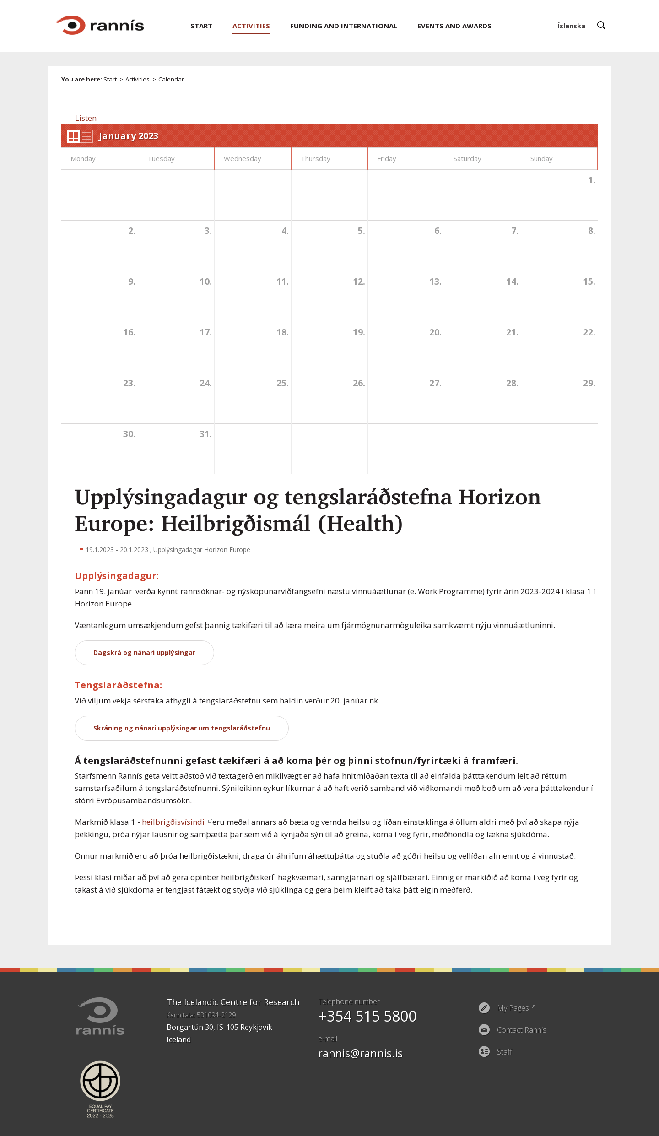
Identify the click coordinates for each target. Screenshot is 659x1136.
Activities (137, 79)
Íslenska (571, 25)
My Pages (513, 1008)
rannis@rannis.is (360, 1052)
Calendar (171, 79)
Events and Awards (454, 25)
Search (601, 26)
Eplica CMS (567, 1123)
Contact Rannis (521, 1030)
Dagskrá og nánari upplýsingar (144, 652)
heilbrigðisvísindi (174, 822)
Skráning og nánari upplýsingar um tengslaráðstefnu (181, 728)
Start (110, 79)
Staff (504, 1052)
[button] (86, 118)
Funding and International (343, 25)
